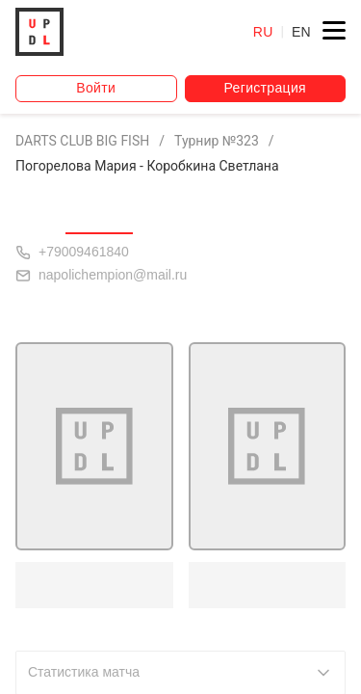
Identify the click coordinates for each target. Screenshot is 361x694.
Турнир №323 (216, 140)
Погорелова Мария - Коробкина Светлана (147, 166)
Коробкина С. (257, 584)
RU (263, 32)
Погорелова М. (90, 584)
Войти (96, 87)
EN (301, 32)
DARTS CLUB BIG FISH (82, 140)
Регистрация (265, 87)
